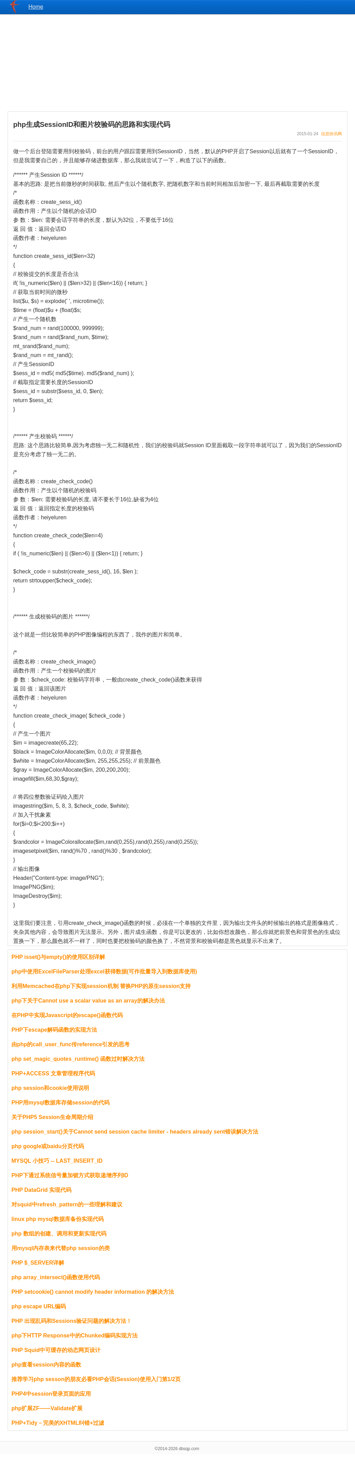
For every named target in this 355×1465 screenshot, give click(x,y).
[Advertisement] (177, 62)
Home (35, 7)
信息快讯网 (331, 133)
